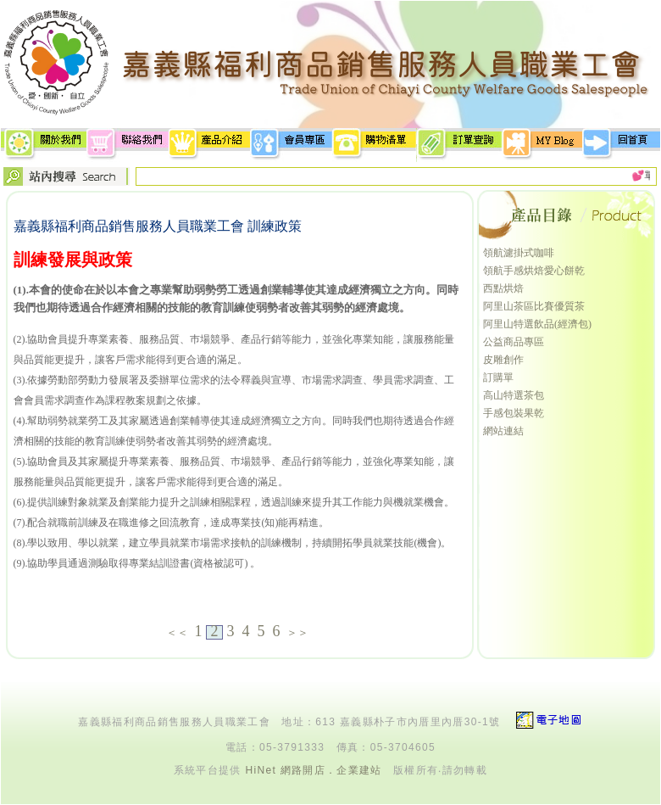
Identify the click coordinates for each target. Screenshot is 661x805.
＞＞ (297, 632)
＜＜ (177, 632)
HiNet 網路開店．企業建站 (313, 770)
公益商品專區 (513, 342)
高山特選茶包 (513, 395)
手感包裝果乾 (513, 413)
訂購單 (498, 377)
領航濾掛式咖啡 (518, 253)
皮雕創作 (503, 360)
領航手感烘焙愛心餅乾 (534, 271)
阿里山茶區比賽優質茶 (534, 306)
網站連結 (503, 431)
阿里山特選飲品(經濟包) (537, 324)
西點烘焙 (503, 288)
